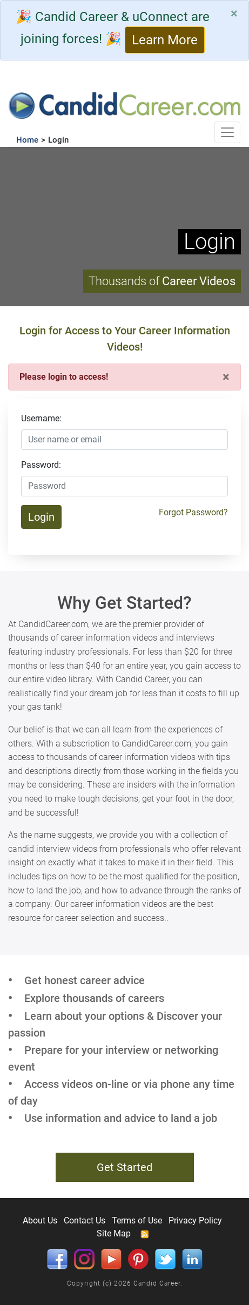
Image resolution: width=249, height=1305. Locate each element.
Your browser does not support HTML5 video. (124, 226)
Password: (41, 465)
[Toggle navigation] (227, 132)
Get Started (124, 1167)
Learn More (165, 40)
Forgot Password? (193, 512)
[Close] (234, 13)
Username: (41, 418)
